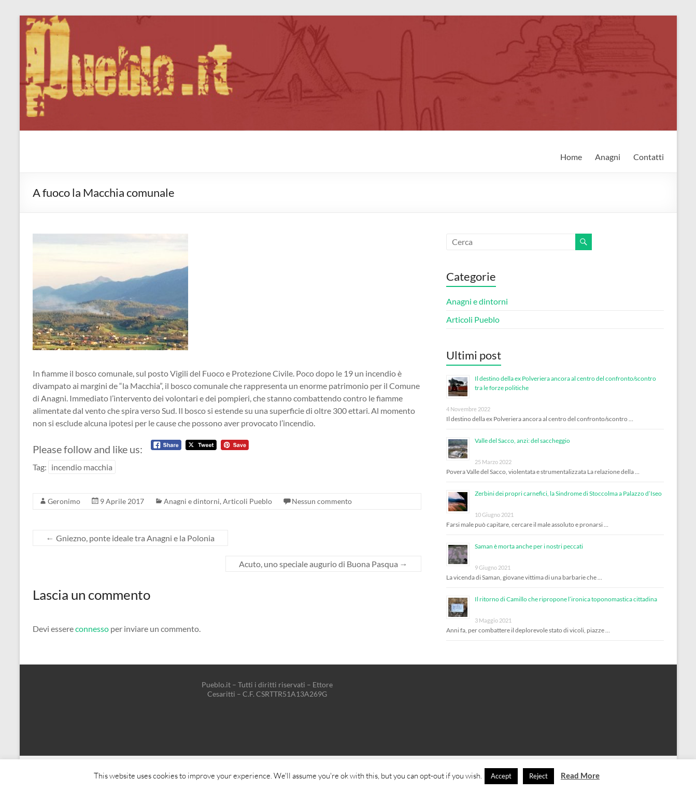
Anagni (607, 157)
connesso (92, 628)
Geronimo (64, 501)
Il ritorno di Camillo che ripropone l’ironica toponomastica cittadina (566, 599)
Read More (580, 775)
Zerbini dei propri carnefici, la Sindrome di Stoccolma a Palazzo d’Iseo (568, 493)
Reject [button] (538, 776)
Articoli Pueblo (247, 501)
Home (571, 157)
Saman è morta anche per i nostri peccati (529, 546)
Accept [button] (501, 776)
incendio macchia (81, 467)
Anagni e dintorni (192, 501)
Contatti (648, 157)
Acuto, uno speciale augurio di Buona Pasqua (323, 564)
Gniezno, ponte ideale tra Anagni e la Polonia (130, 538)
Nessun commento (322, 501)
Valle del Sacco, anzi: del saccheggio (522, 440)
